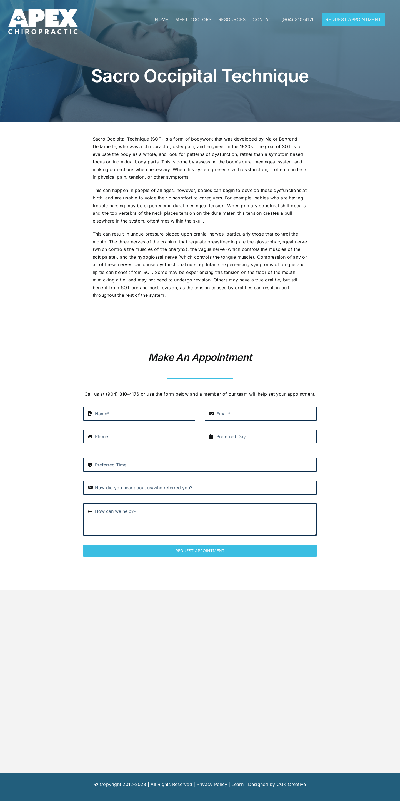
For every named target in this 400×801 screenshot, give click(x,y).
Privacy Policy (212, 784)
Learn (238, 784)
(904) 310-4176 (122, 394)
